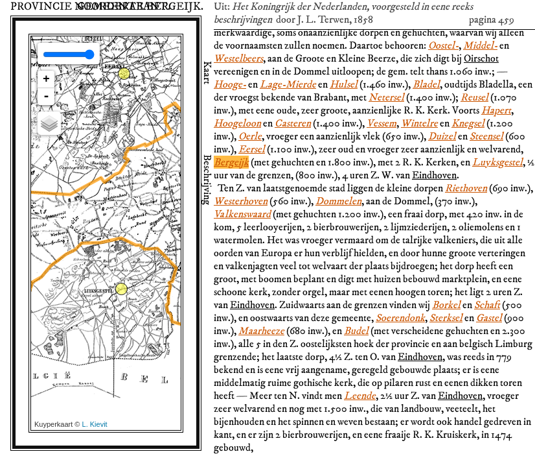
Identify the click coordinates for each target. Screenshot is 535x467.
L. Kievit (95, 424)
